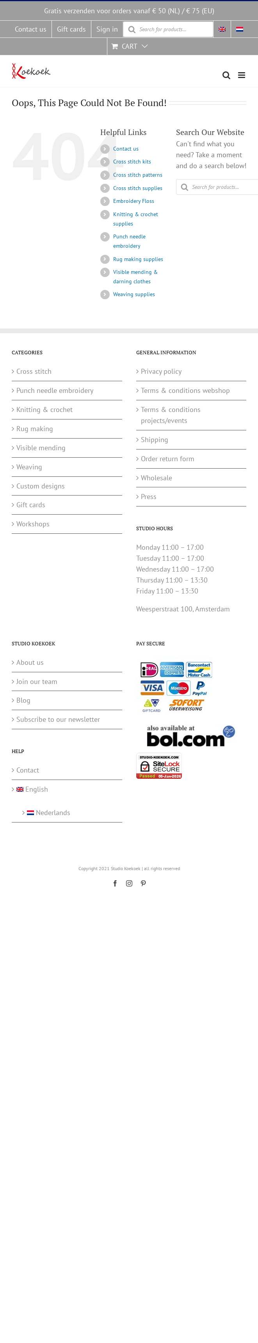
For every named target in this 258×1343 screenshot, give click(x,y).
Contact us (126, 148)
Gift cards (30, 504)
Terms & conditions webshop (185, 390)
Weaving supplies (134, 294)
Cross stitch (34, 371)
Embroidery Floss (133, 200)
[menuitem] (222, 29)
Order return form (167, 458)
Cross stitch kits (132, 161)
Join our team (36, 681)
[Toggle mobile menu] (242, 75)
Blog (23, 700)
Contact (27, 770)
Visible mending (41, 447)
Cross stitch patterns (137, 174)
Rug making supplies (138, 259)
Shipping (154, 439)
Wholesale (156, 477)
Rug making (34, 428)
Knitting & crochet (44, 409)
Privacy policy (161, 371)
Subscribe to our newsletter (58, 719)
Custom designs (40, 485)
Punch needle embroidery (54, 390)
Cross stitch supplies (137, 188)
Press (149, 496)
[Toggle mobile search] (226, 75)
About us (30, 662)
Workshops (33, 523)
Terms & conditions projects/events (171, 415)
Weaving (29, 466)
